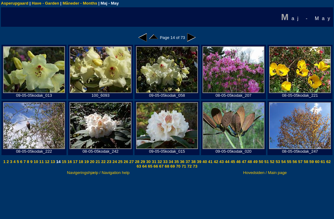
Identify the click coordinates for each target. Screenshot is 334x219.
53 (277, 161)
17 (75, 161)
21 (97, 161)
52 (271, 161)
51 (266, 161)
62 (328, 161)
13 (52, 161)
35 (176, 161)
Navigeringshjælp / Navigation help (98, 172)
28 (137, 161)
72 (189, 166)
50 (260, 161)
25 (120, 161)
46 (238, 161)
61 (322, 161)
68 (166, 166)
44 (227, 161)
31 (153, 161)
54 (283, 161)
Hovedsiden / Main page (265, 172)
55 (288, 161)
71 (183, 166)
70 (178, 166)
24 (114, 161)
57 (300, 161)
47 (244, 161)
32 (159, 161)
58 (305, 161)
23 (108, 161)
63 (139, 166)
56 (294, 161)
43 (221, 161)
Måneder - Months (80, 3)
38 (193, 161)
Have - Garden (45, 3)
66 (155, 166)
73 (195, 166)
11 (41, 161)
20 (91, 161)
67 (161, 166)
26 (125, 161)
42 (215, 161)
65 (149, 166)
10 (35, 161)
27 (131, 161)
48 (249, 161)
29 (142, 161)
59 (311, 161)
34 (170, 161)
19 (86, 161)
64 (144, 166)
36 (182, 161)
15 (63, 161)
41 (210, 161)
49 (255, 161)
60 (317, 161)
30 (148, 161)
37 (187, 161)
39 (199, 161)
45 (232, 161)
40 (204, 161)
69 (172, 166)
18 (80, 161)
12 (46, 161)
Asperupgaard (14, 3)
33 (165, 161)
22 (103, 161)
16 (69, 161)
